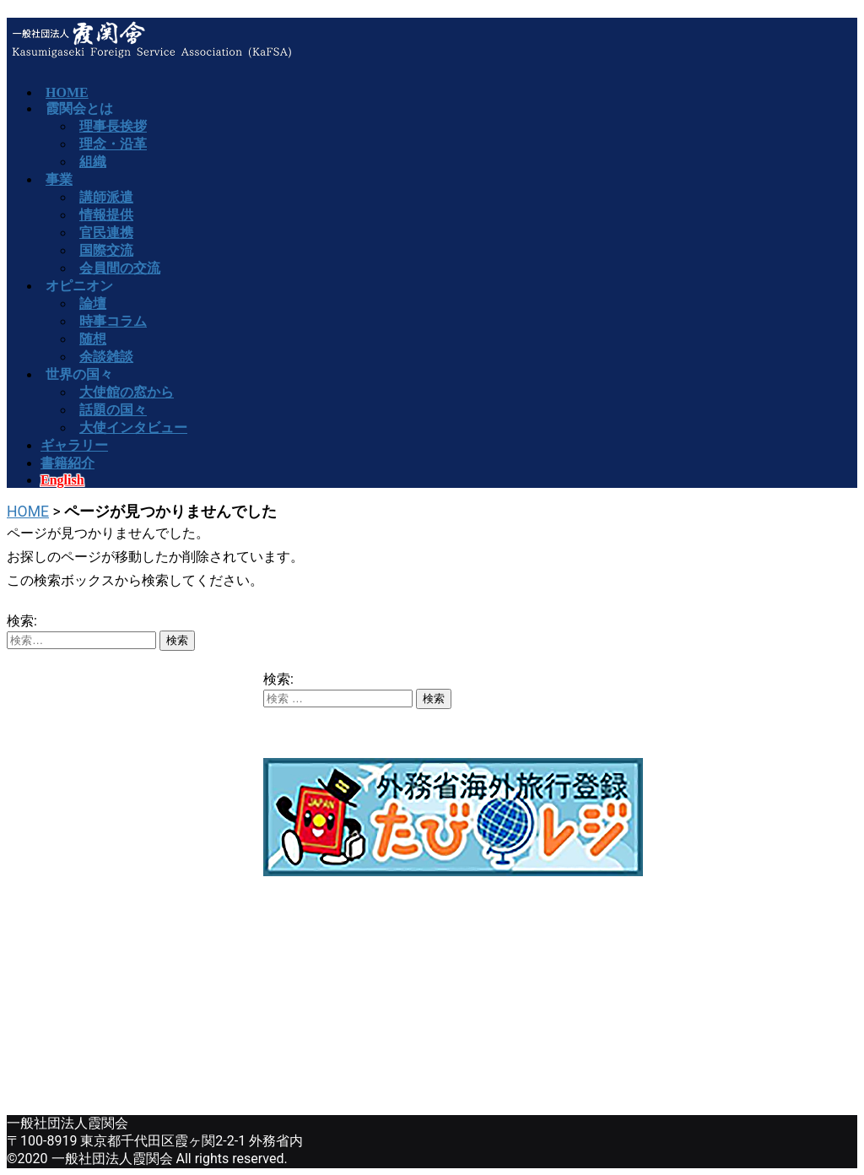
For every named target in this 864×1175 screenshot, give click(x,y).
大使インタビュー (133, 427)
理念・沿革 (113, 144)
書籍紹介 (67, 463)
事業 (59, 179)
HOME (28, 511)
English (62, 480)
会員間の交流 (119, 268)
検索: (22, 621)
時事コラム (113, 321)
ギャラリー (74, 445)
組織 (92, 161)
